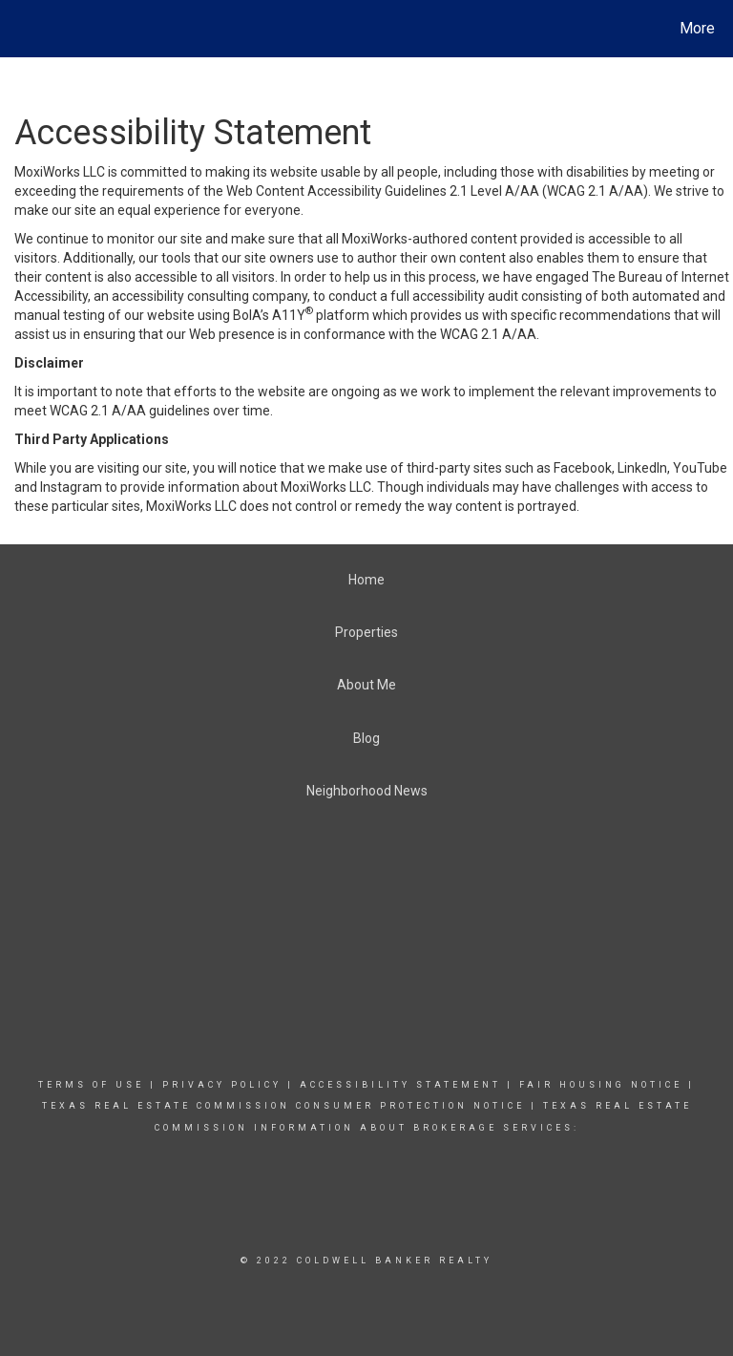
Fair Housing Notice (600, 1085)
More (697, 28)
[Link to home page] (19, 28)
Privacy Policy (222, 1085)
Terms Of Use (91, 1085)
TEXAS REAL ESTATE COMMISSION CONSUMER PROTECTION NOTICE (286, 1106)
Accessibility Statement (400, 1085)
